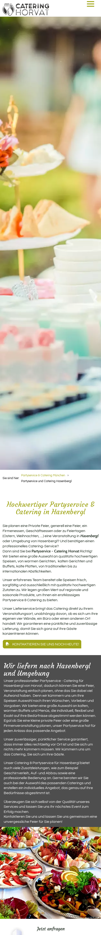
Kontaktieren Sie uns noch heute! (45, 644)
